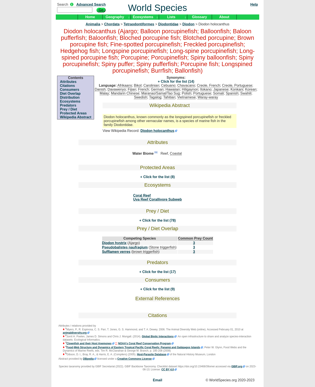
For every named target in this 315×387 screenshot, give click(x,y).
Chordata (111, 24)
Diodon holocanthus (157, 131)
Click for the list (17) (158, 272)
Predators (68, 105)
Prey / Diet (68, 109)
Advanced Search (91, 4)
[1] (156, 152)
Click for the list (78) (158, 220)
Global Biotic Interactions (157, 336)
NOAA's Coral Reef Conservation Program (144, 343)
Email (157, 380)
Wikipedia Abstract (75, 117)
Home (90, 17)
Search (62, 4)
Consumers (69, 89)
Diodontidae (168, 24)
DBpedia (88, 358)
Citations (67, 86)
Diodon (188, 24)
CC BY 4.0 (167, 369)
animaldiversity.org (75, 332)
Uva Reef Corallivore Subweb (157, 199)
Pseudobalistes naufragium (125, 247)
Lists (171, 17)
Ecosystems (143, 17)
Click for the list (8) (158, 177)
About (224, 17)
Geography (115, 17)
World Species (157, 8)
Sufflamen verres (116, 252)
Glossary (199, 17)
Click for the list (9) (158, 289)
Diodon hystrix (114, 243)
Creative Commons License (134, 358)
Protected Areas (73, 113)
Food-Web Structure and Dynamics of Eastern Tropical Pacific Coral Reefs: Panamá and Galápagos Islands (133, 347)
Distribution (70, 97)
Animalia (93, 24)
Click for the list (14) (177, 81)
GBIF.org (236, 366)
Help (254, 4)
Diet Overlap (70, 93)
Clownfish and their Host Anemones (89, 343)
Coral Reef (142, 195)
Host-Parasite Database (151, 354)
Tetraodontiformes (139, 24)
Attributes (68, 82)
